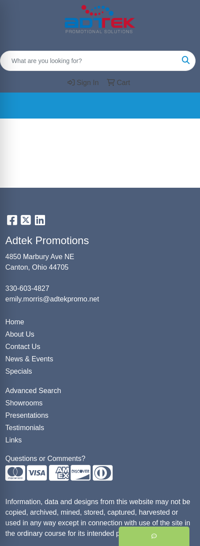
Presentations (27, 415)
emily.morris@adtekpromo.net (52, 299)
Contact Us (22, 346)
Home (14, 322)
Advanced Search (33, 390)
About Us (19, 334)
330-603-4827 (27, 288)
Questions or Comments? (45, 458)
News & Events (29, 359)
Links (13, 440)
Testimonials (24, 427)
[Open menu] (182, 105)
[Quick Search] (88, 61)
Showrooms (23, 403)
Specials (18, 371)
